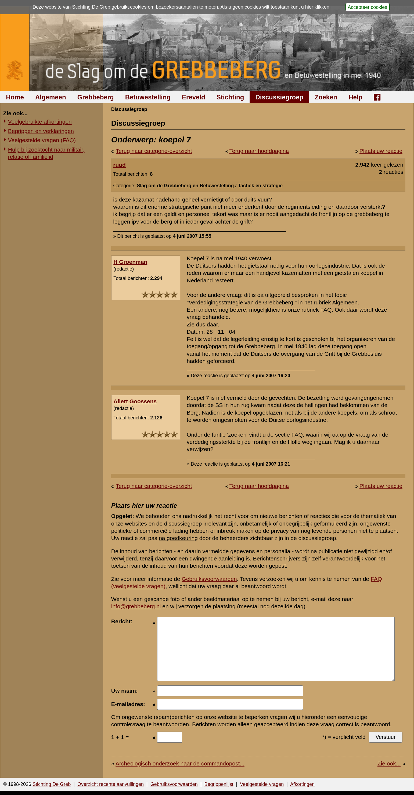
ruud (119, 165)
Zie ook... (389, 763)
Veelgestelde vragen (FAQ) (42, 140)
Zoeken (326, 97)
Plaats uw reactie (380, 151)
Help (355, 97)
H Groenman (130, 262)
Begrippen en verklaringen (41, 131)
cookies (138, 7)
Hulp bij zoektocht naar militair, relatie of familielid (46, 153)
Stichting (230, 97)
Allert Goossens (135, 401)
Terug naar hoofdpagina (259, 151)
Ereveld (193, 97)
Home (15, 97)
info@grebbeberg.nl (136, 606)
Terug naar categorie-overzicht (154, 151)
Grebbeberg (95, 97)
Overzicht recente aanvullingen (110, 784)
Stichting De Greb (52, 784)
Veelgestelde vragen (262, 784)
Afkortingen (302, 784)
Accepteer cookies (367, 7)
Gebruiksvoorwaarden (209, 579)
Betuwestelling (148, 97)
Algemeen (50, 97)
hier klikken (317, 7)
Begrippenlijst (218, 784)
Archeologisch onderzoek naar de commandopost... (180, 763)
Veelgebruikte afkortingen (40, 121)
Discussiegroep (279, 97)
